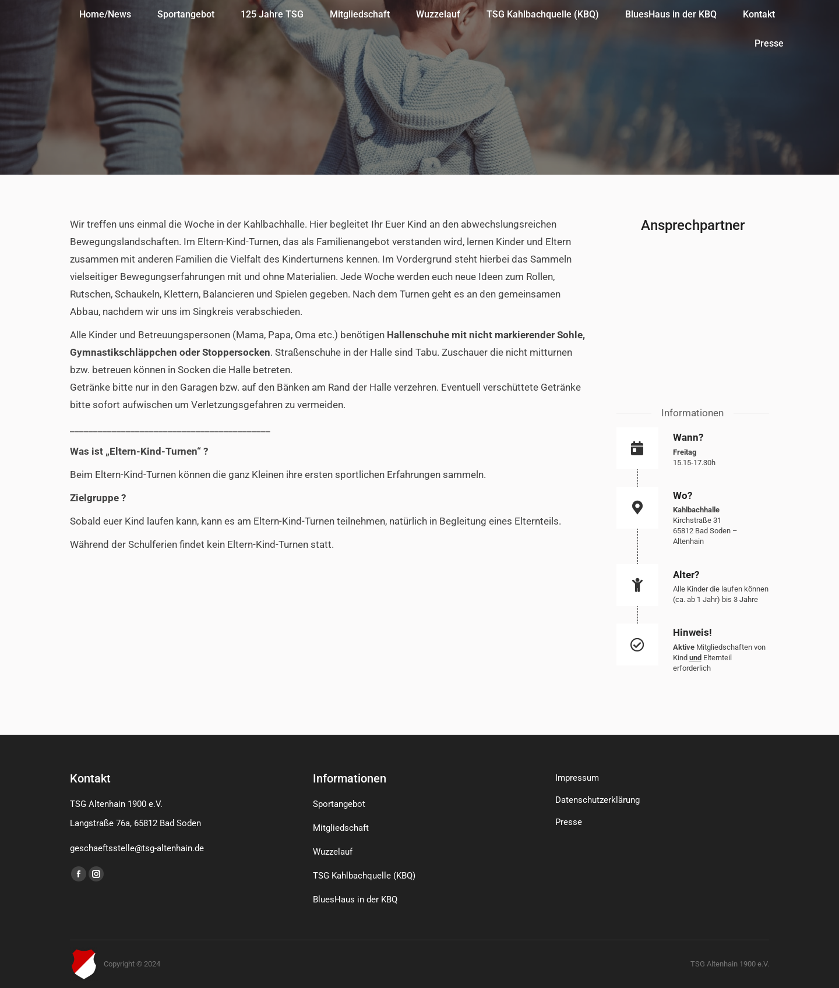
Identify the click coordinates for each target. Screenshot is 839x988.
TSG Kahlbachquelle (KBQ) (364, 875)
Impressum (577, 778)
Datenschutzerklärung (597, 800)
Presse (568, 822)
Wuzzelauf (332, 852)
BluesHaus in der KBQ (355, 899)
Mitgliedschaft (341, 828)
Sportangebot (339, 804)
